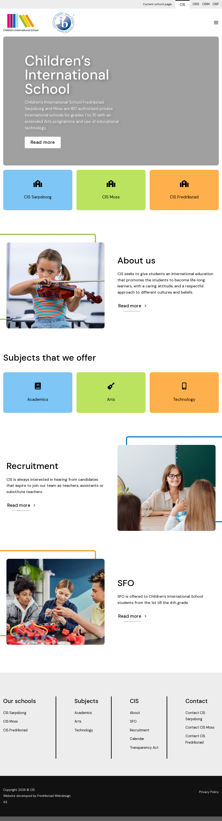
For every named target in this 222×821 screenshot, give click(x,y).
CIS (182, 4)
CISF (216, 4)
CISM (206, 4)
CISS (196, 4)
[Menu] (216, 22)
